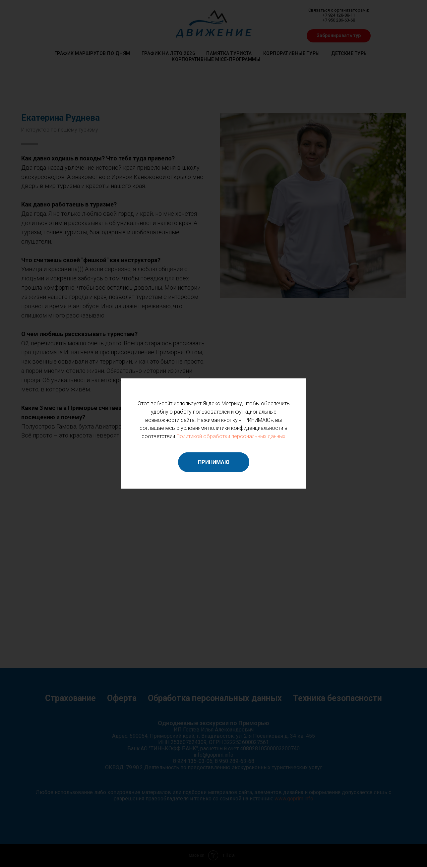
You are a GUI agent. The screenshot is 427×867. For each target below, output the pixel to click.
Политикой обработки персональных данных (230, 436)
